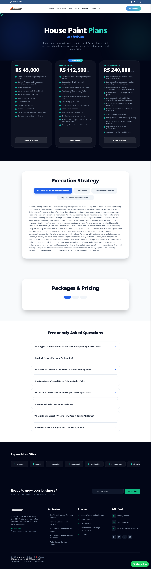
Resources (74, 8)
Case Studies (84, 523)
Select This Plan (31, 140)
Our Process (82, 191)
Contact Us (95, 8)
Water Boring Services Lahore (58, 543)
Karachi (37, 464)
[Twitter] (134, 2)
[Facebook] (131, 2)
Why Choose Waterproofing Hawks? (75, 197)
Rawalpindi (54, 464)
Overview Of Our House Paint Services (53, 191)
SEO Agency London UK (19, 559)
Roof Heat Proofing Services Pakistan (60, 516)
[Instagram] (140, 2)
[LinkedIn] (137, 2)
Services (61, 8)
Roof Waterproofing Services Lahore (60, 530)
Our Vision (83, 534)
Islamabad (19, 464)
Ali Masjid (135, 464)
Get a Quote (133, 8)
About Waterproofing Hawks (91, 515)
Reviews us (28, 561)
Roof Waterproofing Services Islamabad (60, 536)
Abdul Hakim (94, 464)
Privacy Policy (85, 519)
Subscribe (132, 491)
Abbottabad (74, 464)
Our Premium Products (104, 191)
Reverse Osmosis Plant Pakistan (58, 523)
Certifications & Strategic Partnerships (89, 529)
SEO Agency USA (35, 559)
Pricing (85, 8)
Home (51, 8)
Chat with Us (140, 564)
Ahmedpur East (115, 464)
